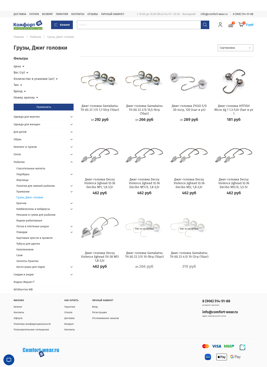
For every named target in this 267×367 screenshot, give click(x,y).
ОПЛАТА (34, 14)
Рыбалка (35, 36)
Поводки (21, 232)
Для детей (20, 131)
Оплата (68, 312)
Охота (17, 154)
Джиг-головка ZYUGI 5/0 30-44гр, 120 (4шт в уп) (189, 108)
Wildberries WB (23, 289)
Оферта (18, 318)
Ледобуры (22, 174)
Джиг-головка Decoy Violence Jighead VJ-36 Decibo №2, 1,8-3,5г (189, 183)
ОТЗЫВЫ (92, 14)
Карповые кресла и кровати (34, 238)
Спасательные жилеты (30, 168)
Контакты (19, 312)
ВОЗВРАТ (47, 14)
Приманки (23, 191)
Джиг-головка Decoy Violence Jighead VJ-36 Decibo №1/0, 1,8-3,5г (144, 183)
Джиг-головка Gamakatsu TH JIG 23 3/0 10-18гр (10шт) (144, 255)
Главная (19, 36)
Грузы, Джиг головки (29, 197)
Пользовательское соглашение (31, 329)
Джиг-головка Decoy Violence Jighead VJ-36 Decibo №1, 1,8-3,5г (99, 183)
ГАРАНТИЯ (62, 14)
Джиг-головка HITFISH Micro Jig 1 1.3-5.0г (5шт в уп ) (233, 109)
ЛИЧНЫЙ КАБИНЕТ (112, 14)
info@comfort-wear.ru (214, 14)
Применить (43, 107)
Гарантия (69, 306)
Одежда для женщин (27, 124)
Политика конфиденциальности (32, 324)
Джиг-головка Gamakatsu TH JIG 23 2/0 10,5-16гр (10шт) (144, 109)
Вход (95, 306)
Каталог (62, 25)
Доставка (69, 318)
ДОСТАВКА (20, 14)
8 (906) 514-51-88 (243, 14)
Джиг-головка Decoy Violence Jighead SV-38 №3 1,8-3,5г (100, 256)
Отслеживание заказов (105, 318)
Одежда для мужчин (27, 116)
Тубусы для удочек (28, 243)
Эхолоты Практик (27, 261)
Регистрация (99, 312)
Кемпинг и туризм (25, 146)
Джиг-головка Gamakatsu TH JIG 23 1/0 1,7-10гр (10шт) (100, 108)
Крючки (21, 203)
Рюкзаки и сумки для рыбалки (36, 214)
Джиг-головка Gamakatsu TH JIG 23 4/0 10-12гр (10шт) (189, 255)
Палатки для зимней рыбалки (35, 185)
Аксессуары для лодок (30, 266)
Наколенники (25, 249)
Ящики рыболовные (29, 220)
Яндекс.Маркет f (24, 282)
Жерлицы (22, 180)
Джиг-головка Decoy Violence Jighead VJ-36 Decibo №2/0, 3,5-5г (233, 183)
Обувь (17, 139)
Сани (19, 255)
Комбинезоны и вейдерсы (33, 209)
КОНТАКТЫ (77, 14)
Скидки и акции (24, 274)
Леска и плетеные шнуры (32, 226)
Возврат (69, 324)
